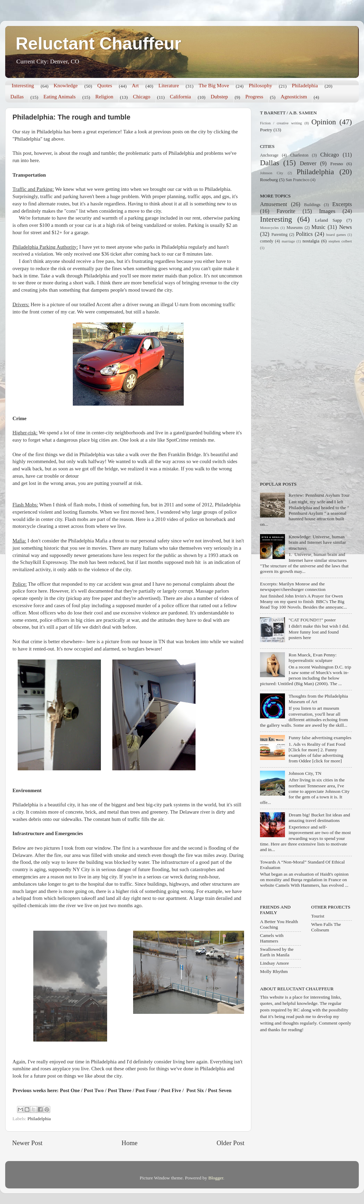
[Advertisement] (287, 365)
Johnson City (271, 173)
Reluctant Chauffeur (98, 43)
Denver (308, 163)
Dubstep (219, 96)
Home (130, 1143)
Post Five (171, 1090)
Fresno (336, 163)
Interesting (23, 85)
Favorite (286, 211)
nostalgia (311, 241)
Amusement (273, 204)
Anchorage (269, 155)
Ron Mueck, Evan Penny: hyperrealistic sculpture (312, 657)
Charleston (299, 155)
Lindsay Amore (274, 963)
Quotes (104, 85)
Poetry (266, 129)
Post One (70, 1090)
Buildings (312, 204)
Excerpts (342, 204)
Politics (304, 234)
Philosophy (260, 85)
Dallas (17, 96)
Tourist (317, 916)
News (345, 227)
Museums (294, 227)
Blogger (215, 1177)
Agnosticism (294, 96)
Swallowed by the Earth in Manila (277, 952)
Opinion (323, 122)
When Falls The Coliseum (326, 927)
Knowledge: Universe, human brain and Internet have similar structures (317, 542)
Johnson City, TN (304, 773)
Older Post (230, 1143)
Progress (254, 96)
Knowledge (66, 85)
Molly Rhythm (274, 971)
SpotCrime (178, 440)
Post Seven (220, 1090)
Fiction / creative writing (281, 123)
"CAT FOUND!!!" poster (312, 619)
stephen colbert (340, 241)
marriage (288, 241)
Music (318, 227)
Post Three (119, 1090)
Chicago (141, 96)
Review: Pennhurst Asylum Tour (318, 495)
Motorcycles (269, 227)
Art (135, 85)
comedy (266, 241)
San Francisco (297, 179)
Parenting (279, 234)
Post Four (146, 1090)
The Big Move (214, 85)
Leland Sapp (328, 220)
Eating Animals (59, 96)
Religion (104, 96)
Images (327, 211)
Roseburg (269, 179)
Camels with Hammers (272, 938)
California (180, 96)
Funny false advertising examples (319, 737)
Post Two (94, 1090)
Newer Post (27, 1143)
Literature (168, 85)
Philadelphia (305, 85)
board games (336, 234)
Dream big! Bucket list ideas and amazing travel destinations (319, 817)
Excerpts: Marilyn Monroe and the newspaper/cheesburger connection (293, 586)
